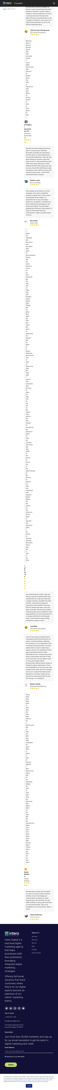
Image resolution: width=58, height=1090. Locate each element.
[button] (54, 3)
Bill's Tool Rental (35, 182)
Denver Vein (34, 223)
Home (4, 9)
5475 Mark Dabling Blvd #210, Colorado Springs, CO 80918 (14, 1026)
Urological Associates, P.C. (28, 135)
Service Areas (36, 953)
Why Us (34, 943)
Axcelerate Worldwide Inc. (38, 686)
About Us (35, 940)
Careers (34, 949)
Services (34, 936)
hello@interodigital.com (12, 1021)
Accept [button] (29, 1085)
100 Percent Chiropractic (38, 32)
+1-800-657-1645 (10, 1017)
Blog (33, 946)
